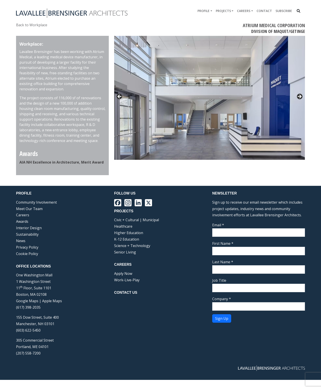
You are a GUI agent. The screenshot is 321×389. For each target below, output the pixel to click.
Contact (264, 11)
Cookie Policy (27, 262)
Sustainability (27, 243)
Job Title (219, 289)
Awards (22, 230)
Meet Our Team (29, 217)
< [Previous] (119, 96)
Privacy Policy (27, 256)
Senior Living (125, 261)
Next (299, 172)
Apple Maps (52, 310)
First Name (222, 252)
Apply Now (123, 282)
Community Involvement (36, 211)
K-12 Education (126, 248)
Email (218, 234)
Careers (243, 11)
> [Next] (299, 96)
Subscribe (284, 11)
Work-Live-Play (127, 289)
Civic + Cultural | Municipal (136, 229)
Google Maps (27, 310)
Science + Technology (132, 254)
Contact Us (125, 301)
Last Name (222, 271)
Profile (204, 11)
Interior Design (29, 237)
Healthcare (123, 235)
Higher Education (128, 241)
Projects (223, 11)
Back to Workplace (31, 24)
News (20, 249)
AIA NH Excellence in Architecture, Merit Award (61, 162)
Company (221, 308)
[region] (209, 110)
